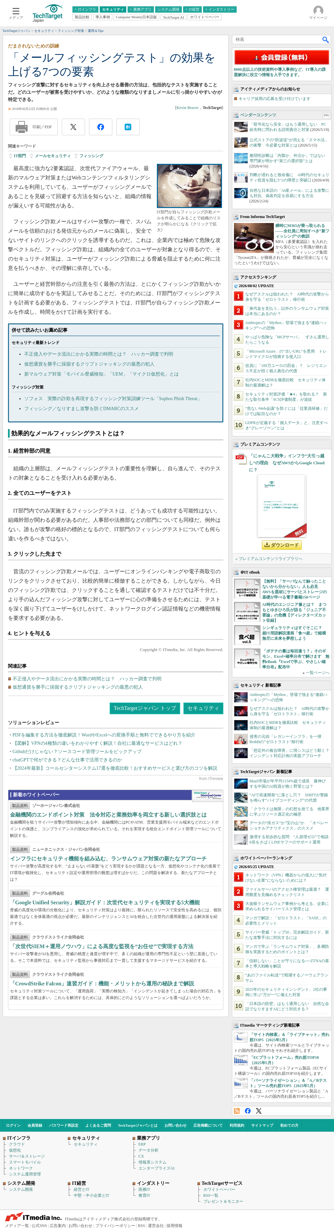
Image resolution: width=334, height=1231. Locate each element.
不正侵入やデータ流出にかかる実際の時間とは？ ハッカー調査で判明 (98, 354)
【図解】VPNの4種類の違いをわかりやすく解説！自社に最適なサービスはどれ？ (97, 743)
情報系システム (153, 1162)
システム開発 (21, 1189)
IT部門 (20, 156)
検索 (326, 39)
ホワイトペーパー (219, 1189)
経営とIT (81, 1189)
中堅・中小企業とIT (91, 1195)
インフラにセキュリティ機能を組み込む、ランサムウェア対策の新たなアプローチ (108, 858)
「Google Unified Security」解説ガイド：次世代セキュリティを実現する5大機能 (105, 902)
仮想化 (15, 1150)
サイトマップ (262, 1125)
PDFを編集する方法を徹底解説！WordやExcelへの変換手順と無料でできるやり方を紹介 (104, 734)
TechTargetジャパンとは (138, 1125)
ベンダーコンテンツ (258, 115)
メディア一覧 (17, 1225)
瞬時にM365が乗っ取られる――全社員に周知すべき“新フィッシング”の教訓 (302, 231)
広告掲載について (208, 1125)
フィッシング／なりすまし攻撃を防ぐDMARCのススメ (81, 408)
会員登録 (35, 1125)
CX (141, 1156)
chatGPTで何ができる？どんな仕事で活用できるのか (67, 759)
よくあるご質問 (98, 1125)
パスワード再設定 (63, 1125)
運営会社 (156, 1225)
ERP (142, 1144)
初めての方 (289, 1125)
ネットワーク (21, 1168)
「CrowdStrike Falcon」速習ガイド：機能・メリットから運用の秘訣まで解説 (102, 983)
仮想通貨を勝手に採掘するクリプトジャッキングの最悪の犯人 (89, 364)
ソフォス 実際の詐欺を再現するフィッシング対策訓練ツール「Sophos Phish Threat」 (113, 398)
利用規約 (237, 1125)
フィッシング (91, 156)
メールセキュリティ (53, 156)
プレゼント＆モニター (223, 1201)
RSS (237, 1111)
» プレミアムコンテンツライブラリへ (269, 558)
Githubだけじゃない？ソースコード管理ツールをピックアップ (77, 751)
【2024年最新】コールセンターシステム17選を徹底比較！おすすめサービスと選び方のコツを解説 (115, 768)
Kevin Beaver (187, 107)
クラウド (17, 1144)
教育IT (144, 1195)
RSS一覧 (210, 1195)
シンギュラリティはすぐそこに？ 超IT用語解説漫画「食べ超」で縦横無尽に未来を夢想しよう (294, 633)
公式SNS (39, 1225)
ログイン (13, 1125)
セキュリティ (203, 708)
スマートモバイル (25, 1162)
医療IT (144, 1189)
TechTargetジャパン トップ (145, 708)
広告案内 (58, 1225)
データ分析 (149, 1150)
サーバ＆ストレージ (27, 1156)
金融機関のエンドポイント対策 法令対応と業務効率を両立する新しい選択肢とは (108, 815)
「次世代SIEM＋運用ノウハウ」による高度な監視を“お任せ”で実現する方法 (102, 946)
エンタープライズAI (157, 1168)
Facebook (248, 1111)
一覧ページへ (318, 672)
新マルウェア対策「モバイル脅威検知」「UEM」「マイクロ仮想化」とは (101, 374)
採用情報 (174, 1225)
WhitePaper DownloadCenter (207, 796)
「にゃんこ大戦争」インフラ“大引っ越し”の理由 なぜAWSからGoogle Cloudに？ (287, 462)
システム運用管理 (25, 1174)
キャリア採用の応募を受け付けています (274, 98)
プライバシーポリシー (115, 1225)
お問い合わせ (175, 1125)
